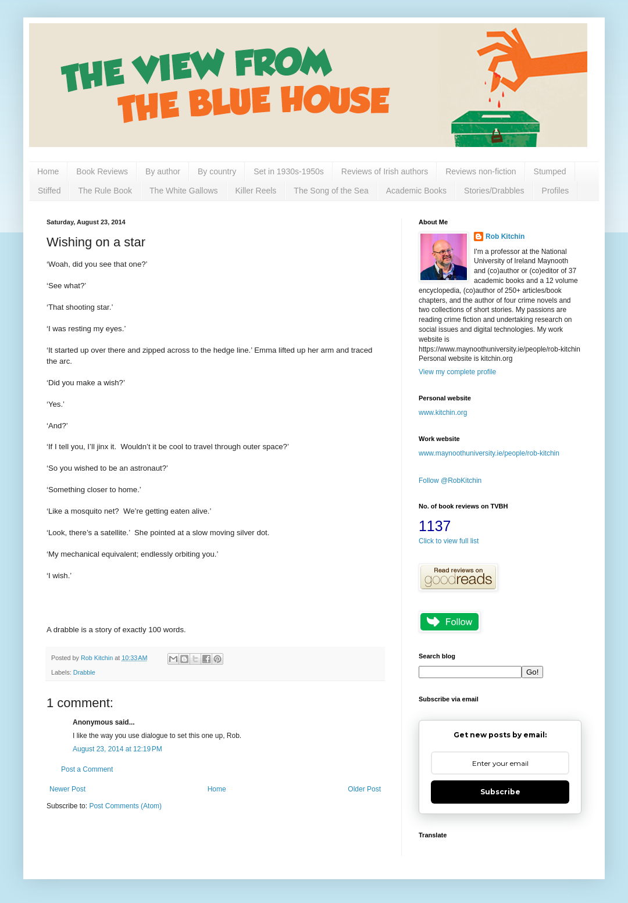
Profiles (555, 190)
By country (217, 171)
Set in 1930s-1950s (289, 171)
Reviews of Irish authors (384, 171)
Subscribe (500, 791)
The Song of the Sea (331, 190)
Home (48, 171)
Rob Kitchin (505, 236)
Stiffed (49, 190)
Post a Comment (87, 769)
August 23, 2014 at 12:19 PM (117, 749)
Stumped (550, 171)
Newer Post (67, 789)
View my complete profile (457, 372)
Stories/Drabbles (494, 190)
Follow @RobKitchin (450, 480)
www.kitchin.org (443, 412)
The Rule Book (105, 190)
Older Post (364, 789)
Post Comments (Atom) (125, 806)
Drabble (84, 672)
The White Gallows (183, 190)
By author (162, 171)
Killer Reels (256, 190)
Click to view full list (449, 541)
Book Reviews (102, 171)
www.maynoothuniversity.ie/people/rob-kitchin (489, 453)
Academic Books (416, 190)
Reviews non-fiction (480, 171)
